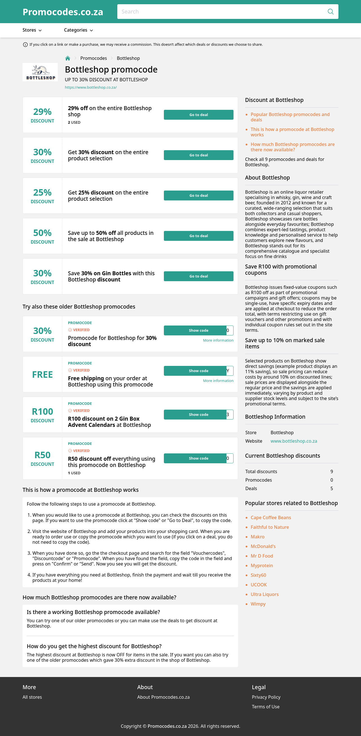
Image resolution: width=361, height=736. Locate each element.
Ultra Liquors (265, 594)
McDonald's (263, 546)
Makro (258, 537)
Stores (33, 30)
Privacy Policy (266, 697)
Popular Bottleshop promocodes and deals (290, 117)
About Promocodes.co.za (163, 697)
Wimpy (258, 604)
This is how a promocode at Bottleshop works (292, 132)
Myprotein (262, 565)
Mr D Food (262, 556)
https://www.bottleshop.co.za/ (91, 87)
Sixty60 (258, 575)
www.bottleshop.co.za (294, 441)
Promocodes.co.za (63, 11)
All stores (32, 697)
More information (218, 340)
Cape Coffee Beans (271, 517)
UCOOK (259, 585)
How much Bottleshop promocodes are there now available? (293, 147)
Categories (79, 30)
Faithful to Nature (270, 527)
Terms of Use (265, 707)
